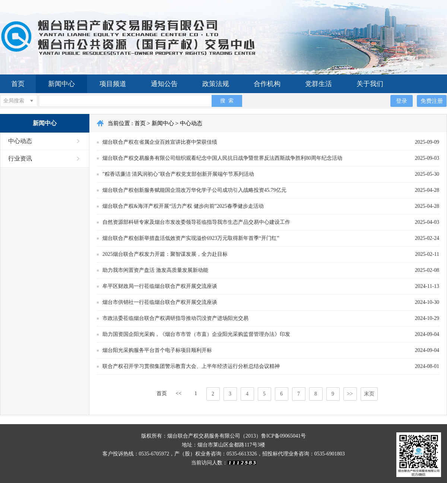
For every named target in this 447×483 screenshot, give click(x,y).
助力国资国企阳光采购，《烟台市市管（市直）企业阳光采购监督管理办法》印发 (196, 334)
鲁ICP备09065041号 (283, 436)
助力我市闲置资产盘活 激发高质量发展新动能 (155, 270)
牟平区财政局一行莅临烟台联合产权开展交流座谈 (159, 286)
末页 (369, 394)
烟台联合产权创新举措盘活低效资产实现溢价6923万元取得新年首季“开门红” (190, 238)
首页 (18, 84)
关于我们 (369, 84)
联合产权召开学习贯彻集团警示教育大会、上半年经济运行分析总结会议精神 (191, 366)
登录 (401, 101)
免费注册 (432, 101)
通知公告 (164, 84)
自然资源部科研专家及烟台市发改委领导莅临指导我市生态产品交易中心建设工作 (196, 222)
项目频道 (112, 84)
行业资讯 (20, 158)
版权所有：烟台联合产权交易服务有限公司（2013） (201, 436)
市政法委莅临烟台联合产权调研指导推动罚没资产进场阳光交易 (175, 318)
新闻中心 (61, 84)
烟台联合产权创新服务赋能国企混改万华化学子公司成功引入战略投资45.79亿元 (194, 190)
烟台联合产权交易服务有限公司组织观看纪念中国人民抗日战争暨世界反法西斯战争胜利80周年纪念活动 (222, 158)
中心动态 (20, 141)
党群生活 (318, 84)
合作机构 (267, 84)
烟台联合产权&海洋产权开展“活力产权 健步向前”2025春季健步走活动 (183, 206)
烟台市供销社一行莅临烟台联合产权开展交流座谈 (159, 302)
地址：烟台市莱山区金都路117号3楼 (223, 445)
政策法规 (215, 84)
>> (350, 394)
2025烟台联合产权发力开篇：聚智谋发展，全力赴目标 (165, 254)
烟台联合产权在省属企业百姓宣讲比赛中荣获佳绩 (159, 142)
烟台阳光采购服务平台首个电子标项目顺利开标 (157, 350)
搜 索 (227, 101)
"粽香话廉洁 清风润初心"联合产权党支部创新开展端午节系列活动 (178, 174)
